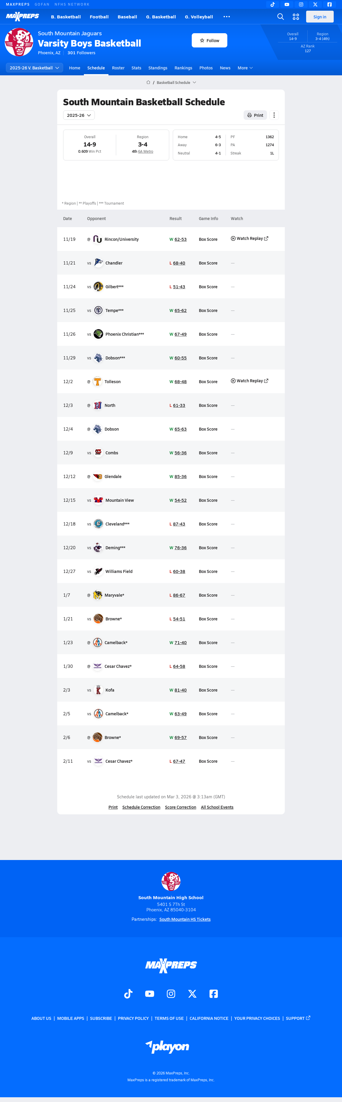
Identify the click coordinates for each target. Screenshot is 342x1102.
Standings (157, 68)
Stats (136, 68)
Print (113, 807)
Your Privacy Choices (257, 1018)
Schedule (96, 68)
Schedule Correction (141, 807)
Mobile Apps (70, 1018)
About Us (41, 1018)
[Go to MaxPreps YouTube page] (149, 994)
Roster (118, 68)
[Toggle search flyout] (280, 16)
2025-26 (79, 115)
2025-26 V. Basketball (34, 68)
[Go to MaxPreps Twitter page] (192, 994)
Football (99, 16)
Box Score (208, 239)
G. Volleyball (199, 16)
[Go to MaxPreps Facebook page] (213, 994)
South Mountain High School (171, 886)
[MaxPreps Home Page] (148, 82)
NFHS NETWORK (72, 4)
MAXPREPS (18, 4)
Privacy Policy (133, 1018)
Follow (209, 40)
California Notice (209, 1018)
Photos (206, 68)
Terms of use (169, 1018)
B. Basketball (66, 16)
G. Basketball (161, 16)
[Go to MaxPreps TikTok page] (128, 994)
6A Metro (145, 151)
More (244, 68)
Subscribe (101, 1018)
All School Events (217, 807)
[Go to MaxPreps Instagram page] (171, 994)
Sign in (320, 17)
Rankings (183, 68)
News (225, 68)
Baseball (127, 16)
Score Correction (180, 807)
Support (298, 1018)
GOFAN (42, 4)
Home (74, 68)
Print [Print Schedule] (255, 115)
